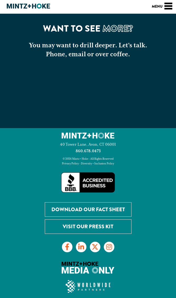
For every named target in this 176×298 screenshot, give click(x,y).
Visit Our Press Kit (88, 226)
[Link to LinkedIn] (81, 247)
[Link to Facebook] (67, 247)
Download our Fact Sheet (88, 209)
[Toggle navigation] (168, 5)
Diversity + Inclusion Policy (97, 163)
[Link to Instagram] (109, 247)
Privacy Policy (70, 163)
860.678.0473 (88, 151)
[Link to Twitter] (95, 247)
